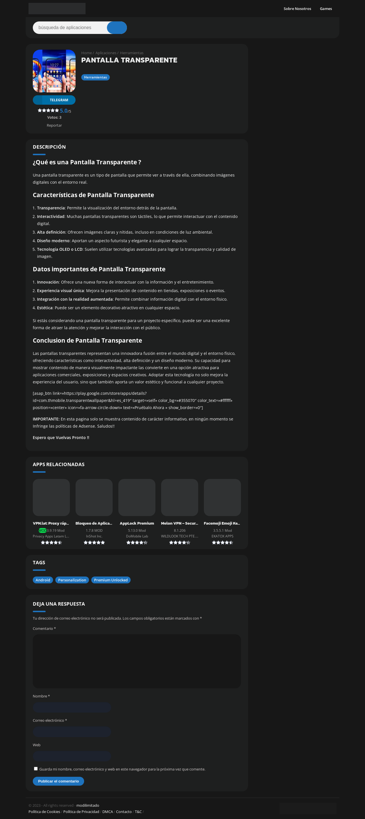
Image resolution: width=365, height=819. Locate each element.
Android (43, 580)
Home (86, 52)
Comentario (44, 628)
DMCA (107, 811)
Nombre (41, 696)
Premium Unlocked (111, 580)
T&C (138, 811)
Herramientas (131, 52)
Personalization (72, 580)
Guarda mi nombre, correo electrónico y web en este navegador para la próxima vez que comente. (122, 769)
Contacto (124, 811)
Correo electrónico (50, 720)
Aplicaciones (106, 52)
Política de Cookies (44, 811)
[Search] (80, 27)
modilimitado (87, 805)
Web (36, 744)
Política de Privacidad (81, 811)
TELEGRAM (50, 100)
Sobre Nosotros (297, 8)
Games (326, 8)
